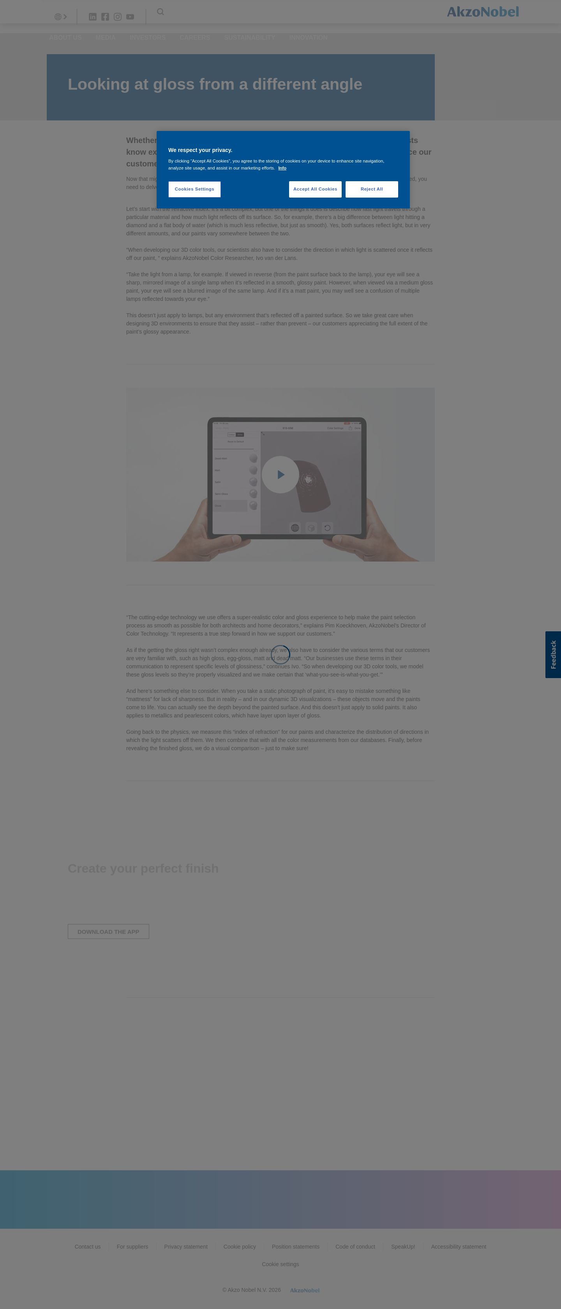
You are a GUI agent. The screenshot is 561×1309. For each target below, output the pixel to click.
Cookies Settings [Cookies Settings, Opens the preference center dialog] (194, 189)
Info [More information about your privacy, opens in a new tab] (282, 168)
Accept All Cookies (315, 189)
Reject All (372, 189)
